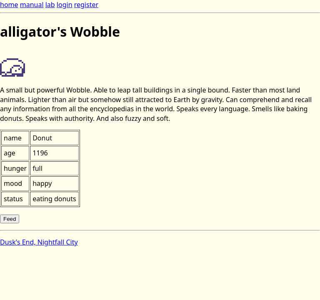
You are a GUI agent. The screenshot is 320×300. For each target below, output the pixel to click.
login (64, 4)
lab (50, 4)
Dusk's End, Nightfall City (39, 242)
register (86, 4)
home (9, 4)
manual (32, 4)
